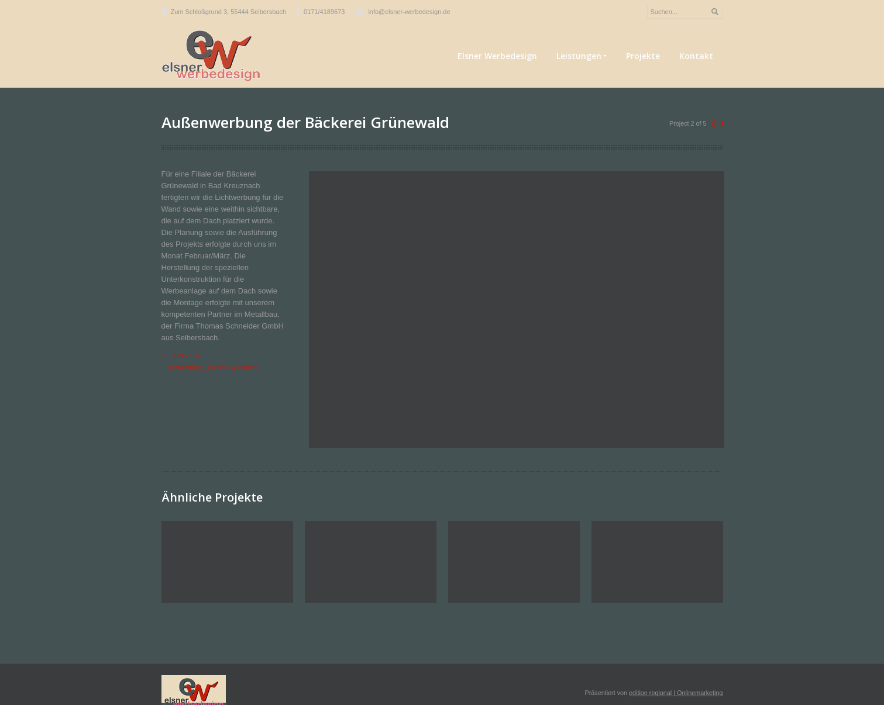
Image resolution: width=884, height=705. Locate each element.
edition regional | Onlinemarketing (676, 692)
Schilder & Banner (233, 367)
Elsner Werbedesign (497, 55)
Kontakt (696, 55)
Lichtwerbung (185, 367)
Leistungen (581, 56)
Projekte (643, 55)
